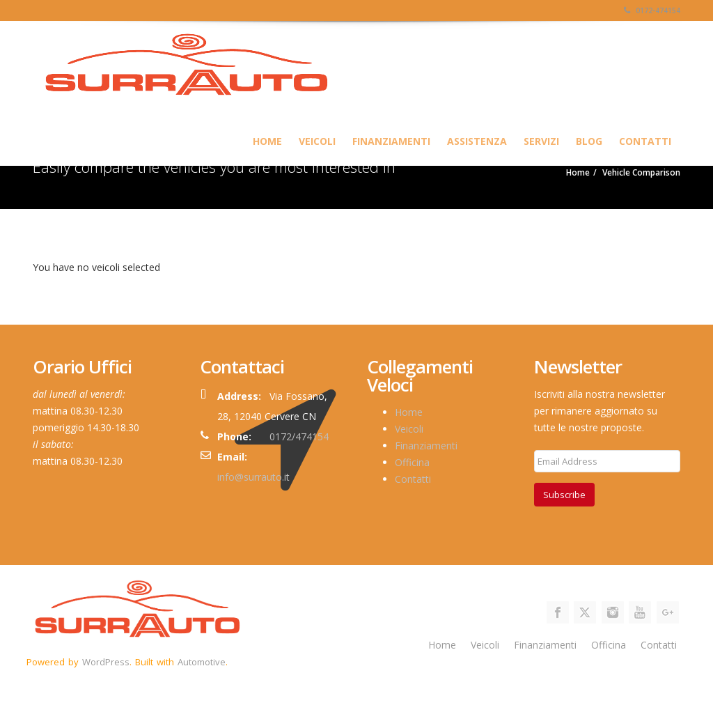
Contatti (645, 141)
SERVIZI (541, 141)
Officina (412, 462)
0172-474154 (652, 10)
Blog (589, 141)
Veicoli (317, 141)
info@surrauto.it (253, 476)
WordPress (106, 662)
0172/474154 (299, 436)
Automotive (202, 662)
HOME (267, 141)
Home (409, 412)
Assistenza (477, 141)
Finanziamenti (391, 141)
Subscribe (564, 494)
